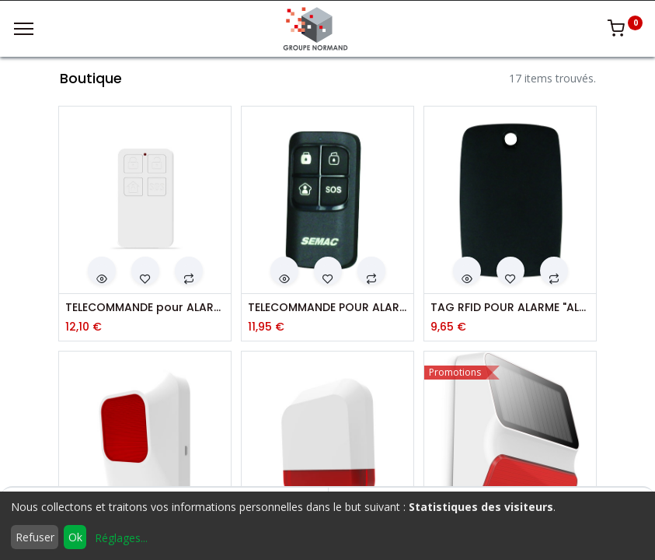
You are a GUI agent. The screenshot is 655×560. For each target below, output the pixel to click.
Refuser (35, 537)
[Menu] (23, 29)
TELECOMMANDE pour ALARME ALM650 (145, 307)
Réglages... (121, 537)
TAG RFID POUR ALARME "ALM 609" (510, 307)
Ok (75, 537)
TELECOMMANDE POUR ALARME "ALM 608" (327, 307)
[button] (102, 271)
